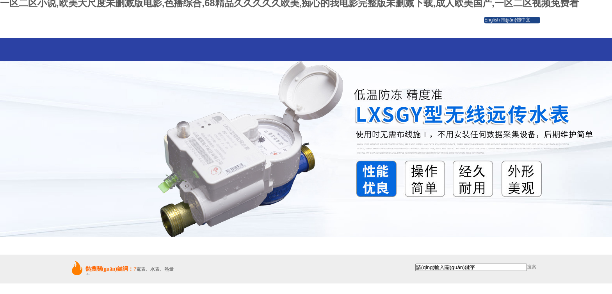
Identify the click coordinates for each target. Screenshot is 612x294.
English (492, 20)
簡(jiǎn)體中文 (515, 20)
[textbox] (471, 267)
